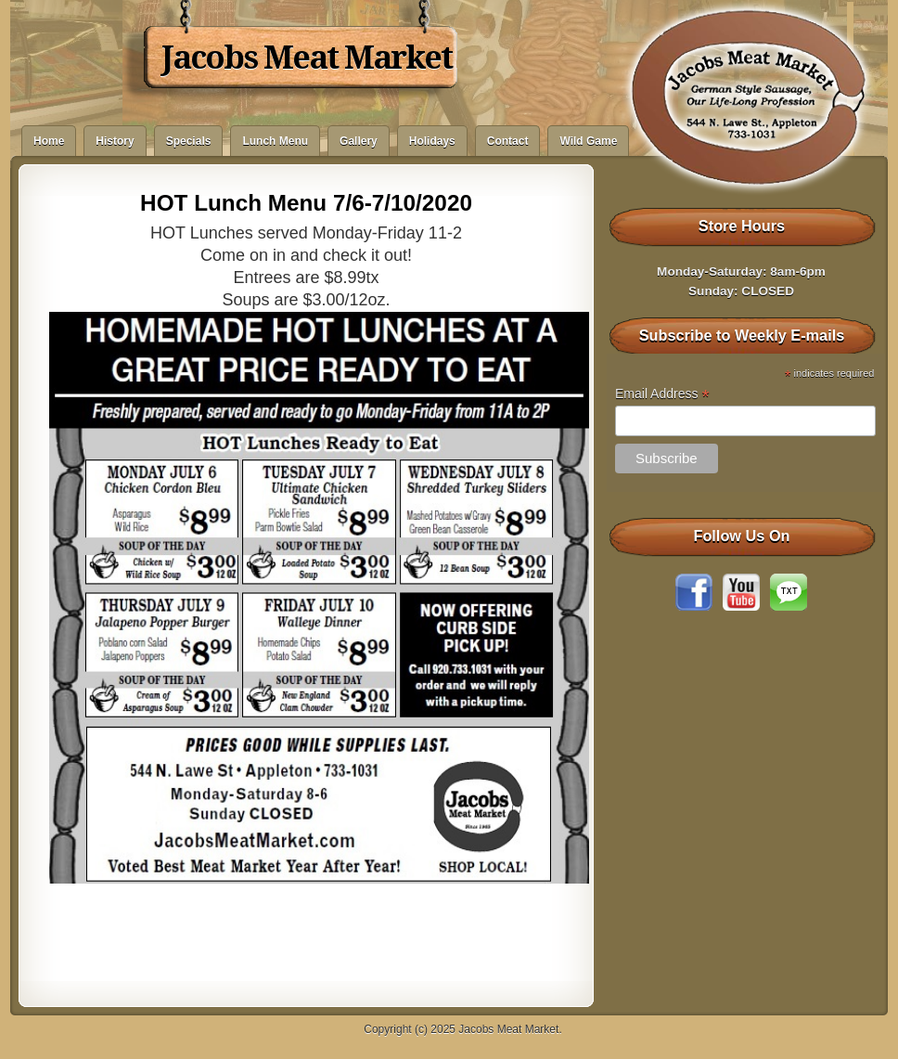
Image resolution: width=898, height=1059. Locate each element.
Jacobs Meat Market (306, 57)
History (115, 141)
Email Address (662, 394)
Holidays (432, 141)
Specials (189, 141)
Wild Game (588, 141)
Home (48, 141)
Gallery (359, 141)
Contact (508, 141)
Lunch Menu (275, 141)
